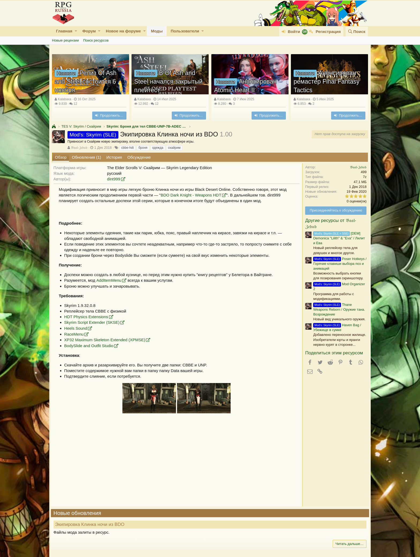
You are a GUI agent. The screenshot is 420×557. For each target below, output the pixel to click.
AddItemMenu (110, 280)
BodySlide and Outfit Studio (89, 345)
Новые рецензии (65, 40)
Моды (157, 31)
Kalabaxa (64, 99)
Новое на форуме (123, 31)
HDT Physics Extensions (87, 316)
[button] (75, 31)
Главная (64, 31)
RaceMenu (75, 334)
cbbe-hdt (127, 148)
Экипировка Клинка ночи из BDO (91, 524)
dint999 (114, 179)
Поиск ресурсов (95, 40)
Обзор (60, 157)
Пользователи (185, 31)
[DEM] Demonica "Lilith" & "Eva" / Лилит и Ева (338, 238)
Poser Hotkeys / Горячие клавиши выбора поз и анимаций (338, 263)
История (114, 157)
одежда (157, 148)
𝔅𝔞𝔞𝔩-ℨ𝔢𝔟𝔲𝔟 (79, 148)
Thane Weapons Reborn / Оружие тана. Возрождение (338, 309)
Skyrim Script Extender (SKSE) (93, 322)
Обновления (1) (86, 157)
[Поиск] (357, 31)
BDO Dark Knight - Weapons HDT (192, 195)
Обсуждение (139, 157)
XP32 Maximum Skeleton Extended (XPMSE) (106, 339)
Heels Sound (76, 328)
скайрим (174, 148)
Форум (89, 31)
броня (142, 148)
